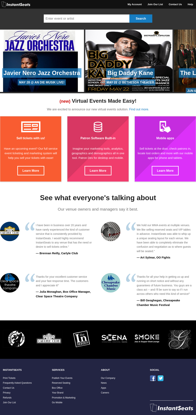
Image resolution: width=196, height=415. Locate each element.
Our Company (108, 378)
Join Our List (155, 4)
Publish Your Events (62, 378)
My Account (135, 4)
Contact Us (175, 4)
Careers (105, 392)
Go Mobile (57, 402)
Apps (103, 388)
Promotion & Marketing (63, 397)
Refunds (7, 397)
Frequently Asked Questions (17, 383)
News (104, 383)
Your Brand (58, 392)
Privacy (6, 392)
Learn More (31, 170)
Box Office (57, 388)
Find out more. (139, 109)
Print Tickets (9, 378)
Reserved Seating (61, 383)
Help (190, 4)
